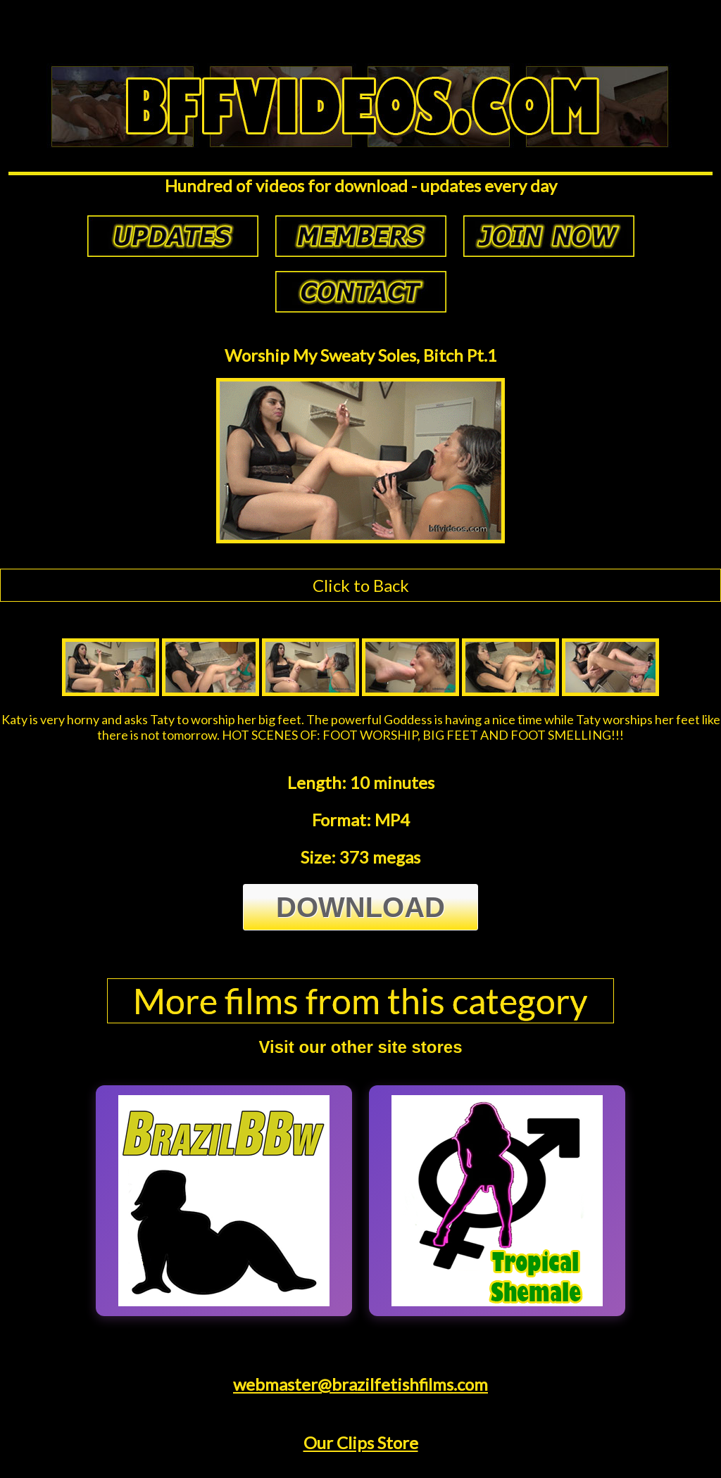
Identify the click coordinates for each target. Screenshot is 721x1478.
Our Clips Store (360, 1442)
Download (360, 907)
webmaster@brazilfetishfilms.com (360, 1384)
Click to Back (361, 585)
